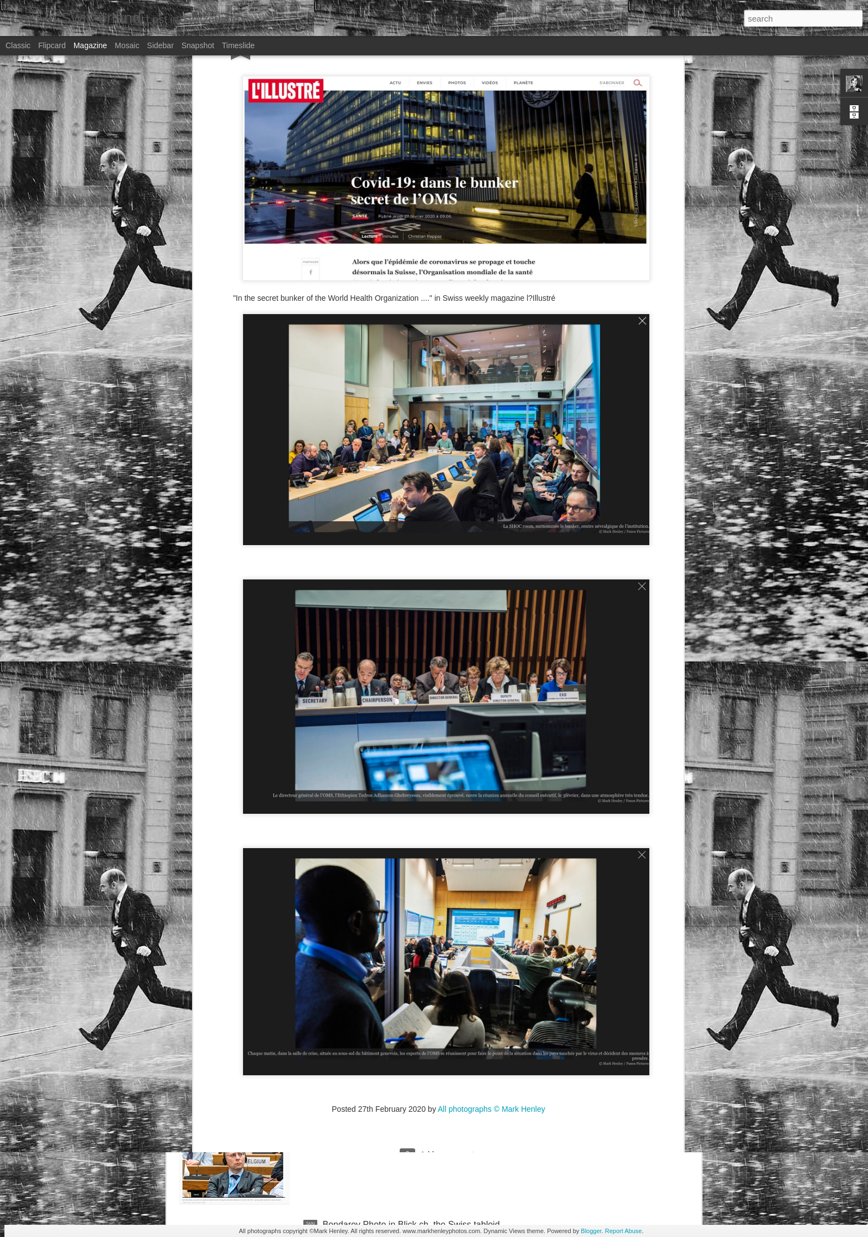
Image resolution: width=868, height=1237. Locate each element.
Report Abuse (623, 1231)
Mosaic (127, 45)
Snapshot (198, 45)
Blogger (591, 1231)
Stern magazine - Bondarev (377, 1098)
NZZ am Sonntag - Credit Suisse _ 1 (394, 973)
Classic (18, 45)
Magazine (90, 45)
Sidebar (160, 45)
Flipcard (52, 45)
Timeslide (238, 45)
